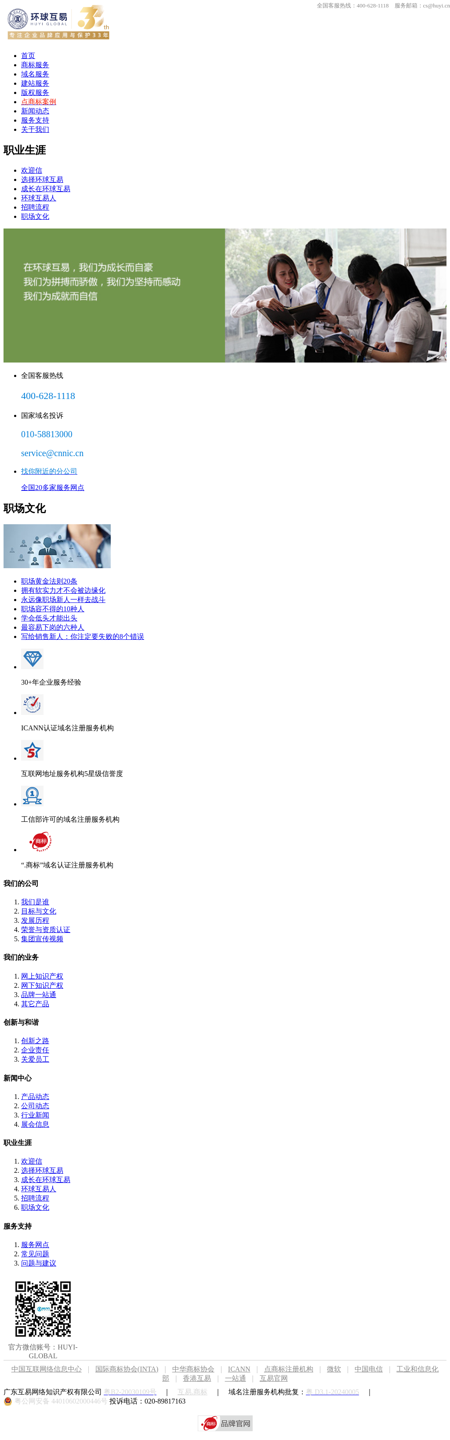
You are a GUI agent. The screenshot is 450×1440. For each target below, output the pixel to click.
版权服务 (35, 92)
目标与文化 (38, 911)
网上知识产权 (42, 976)
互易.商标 (192, 1392)
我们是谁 (35, 902)
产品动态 (35, 1096)
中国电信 (369, 1369)
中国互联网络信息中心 (46, 1369)
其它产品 (35, 1004)
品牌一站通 (38, 994)
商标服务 (35, 65)
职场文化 (35, 216)
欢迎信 (31, 170)
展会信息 (35, 1124)
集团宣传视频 (42, 939)
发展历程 (35, 920)
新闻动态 (35, 111)
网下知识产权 (42, 985)
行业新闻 (35, 1115)
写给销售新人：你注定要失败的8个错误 (82, 636)
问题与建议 (38, 1263)
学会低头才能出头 (49, 618)
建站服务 (35, 83)
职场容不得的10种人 (52, 609)
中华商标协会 (193, 1369)
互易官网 (274, 1378)
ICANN (246, 1369)
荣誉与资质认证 (45, 929)
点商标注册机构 (288, 1369)
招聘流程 (35, 207)
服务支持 (35, 120)
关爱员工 (35, 1059)
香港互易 (197, 1378)
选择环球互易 (42, 179)
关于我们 (35, 129)
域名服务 (35, 74)
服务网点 (35, 1244)
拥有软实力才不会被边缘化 (63, 590)
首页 (28, 55)
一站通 (235, 1378)
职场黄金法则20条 (49, 581)
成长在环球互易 (45, 188)
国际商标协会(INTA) (127, 1369)
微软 (334, 1369)
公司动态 (35, 1106)
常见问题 (35, 1254)
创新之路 (35, 1041)
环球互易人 (38, 198)
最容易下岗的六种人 (52, 627)
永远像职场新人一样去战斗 (63, 599)
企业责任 (35, 1050)
